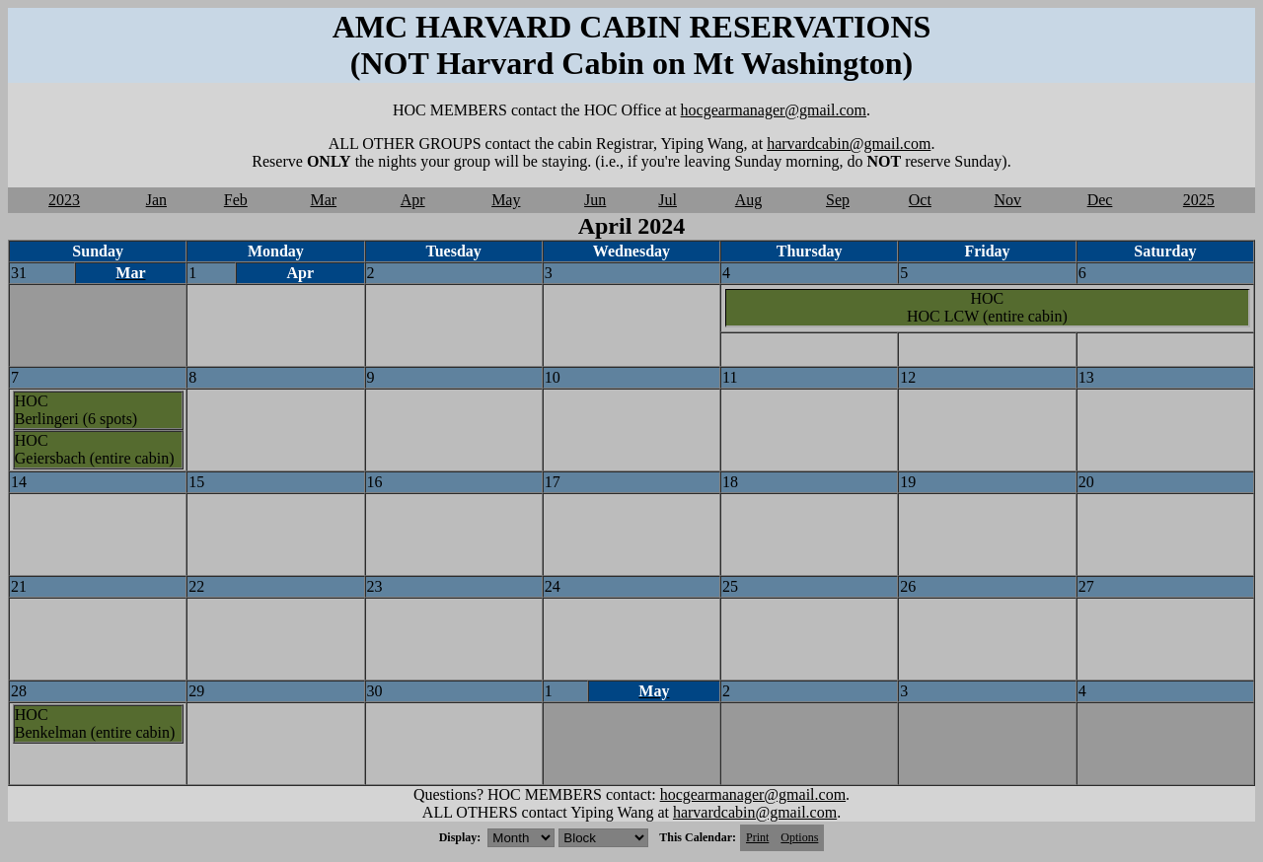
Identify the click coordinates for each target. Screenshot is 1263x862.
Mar (323, 199)
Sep (838, 199)
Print (757, 837)
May (505, 199)
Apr (413, 199)
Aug (749, 199)
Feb (236, 199)
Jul (667, 199)
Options (799, 837)
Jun (595, 199)
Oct (920, 199)
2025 (1199, 199)
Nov (1008, 199)
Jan (156, 199)
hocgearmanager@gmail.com (773, 110)
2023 (64, 199)
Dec (1100, 199)
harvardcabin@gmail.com (848, 143)
